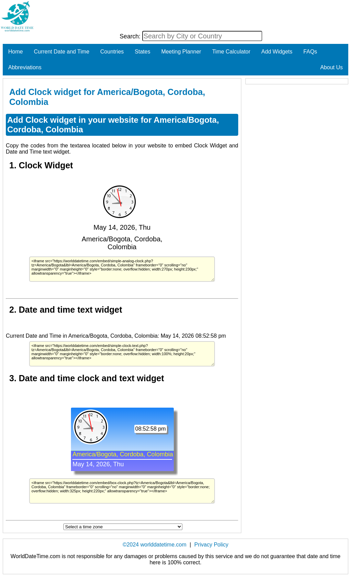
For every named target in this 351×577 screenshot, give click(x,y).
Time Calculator (231, 52)
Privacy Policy (211, 545)
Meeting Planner (181, 52)
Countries (112, 52)
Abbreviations (24, 67)
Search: (131, 36)
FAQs (310, 52)
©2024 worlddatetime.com (154, 545)
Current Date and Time (61, 52)
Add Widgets (276, 52)
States (142, 52)
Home (15, 52)
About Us (331, 67)
